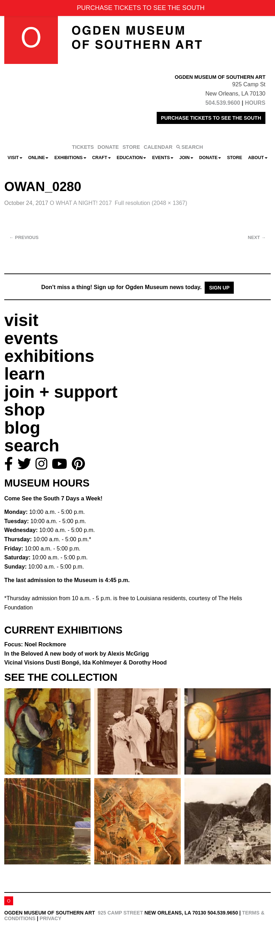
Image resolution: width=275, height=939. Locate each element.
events (31, 338)
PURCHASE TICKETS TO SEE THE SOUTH (211, 118)
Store (234, 157)
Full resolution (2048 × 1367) (151, 203)
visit (21, 320)
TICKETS (83, 147)
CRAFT (101, 157)
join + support (61, 391)
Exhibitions (70, 157)
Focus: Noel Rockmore (35, 644)
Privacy (50, 918)
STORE (131, 147)
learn (24, 373)
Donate (210, 157)
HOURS (255, 103)
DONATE (108, 147)
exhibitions (49, 356)
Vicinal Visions (85, 663)
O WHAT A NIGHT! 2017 (81, 203)
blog (22, 427)
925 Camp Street (120, 913)
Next (257, 237)
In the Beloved (76, 654)
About (257, 157)
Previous (24, 237)
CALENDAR (158, 147)
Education (131, 157)
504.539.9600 (222, 103)
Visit (14, 157)
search (31, 445)
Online (38, 157)
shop (24, 409)
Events (162, 157)
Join (186, 157)
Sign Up (219, 288)
